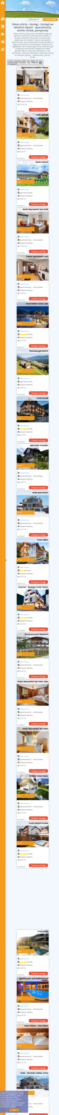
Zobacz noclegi (38, 109)
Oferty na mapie (50, 19)
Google (11, 1094)
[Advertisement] (29, 899)
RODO (13, 1107)
